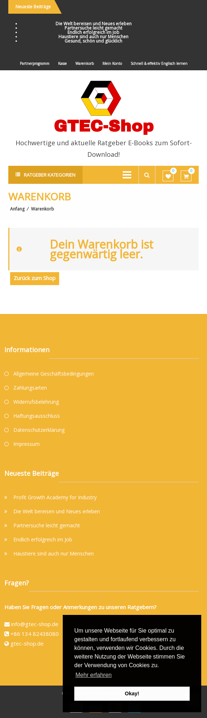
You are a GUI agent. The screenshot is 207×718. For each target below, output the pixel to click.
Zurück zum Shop (35, 278)
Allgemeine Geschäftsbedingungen (53, 373)
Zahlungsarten (30, 387)
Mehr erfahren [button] (93, 675)
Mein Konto (112, 63)
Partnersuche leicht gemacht (93, 28)
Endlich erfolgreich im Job (93, 32)
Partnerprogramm (34, 63)
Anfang (17, 209)
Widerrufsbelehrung (36, 401)
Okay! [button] (132, 693)
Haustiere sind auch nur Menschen (93, 37)
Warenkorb (84, 63)
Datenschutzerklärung (39, 429)
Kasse (62, 63)
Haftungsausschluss (36, 415)
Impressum (26, 443)
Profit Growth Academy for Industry (55, 497)
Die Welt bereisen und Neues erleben (94, 24)
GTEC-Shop (104, 126)
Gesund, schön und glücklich (93, 41)
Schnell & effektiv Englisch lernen (159, 63)
